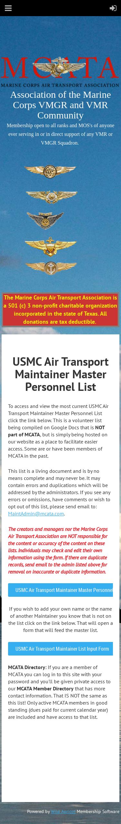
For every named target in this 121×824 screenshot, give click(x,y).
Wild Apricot (63, 811)
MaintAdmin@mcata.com (36, 513)
